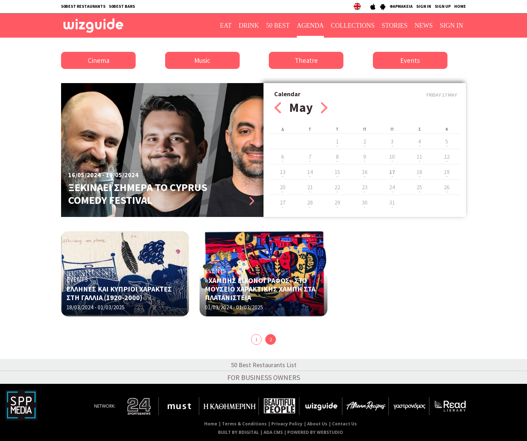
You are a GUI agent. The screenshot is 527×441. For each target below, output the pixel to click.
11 (419, 156)
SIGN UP (443, 6)
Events (410, 60)
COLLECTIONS (353, 25)
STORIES (395, 25)
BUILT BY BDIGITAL (238, 432)
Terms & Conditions (244, 424)
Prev (277, 108)
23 (365, 187)
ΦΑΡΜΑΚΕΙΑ (401, 6)
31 (392, 202)
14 (310, 171)
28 (310, 202)
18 (419, 171)
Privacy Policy (287, 424)
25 (419, 187)
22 (337, 187)
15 (337, 171)
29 (337, 202)
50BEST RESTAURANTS (83, 6)
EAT (226, 25)
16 (365, 171)
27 (283, 202)
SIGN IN (423, 6)
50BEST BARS (122, 6)
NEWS (424, 25)
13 (283, 171)
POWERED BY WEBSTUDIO (315, 432)
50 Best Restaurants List (264, 365)
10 (392, 156)
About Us (317, 424)
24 (392, 187)
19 (447, 171)
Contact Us (344, 424)
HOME (460, 6)
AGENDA (310, 25)
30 (365, 202)
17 (392, 171)
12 (447, 156)
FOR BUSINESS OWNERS (263, 377)
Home (210, 424)
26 (447, 187)
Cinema (98, 60)
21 (310, 187)
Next (324, 108)
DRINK (249, 25)
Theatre (306, 60)
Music (202, 60)
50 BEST (278, 25)
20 (283, 187)
